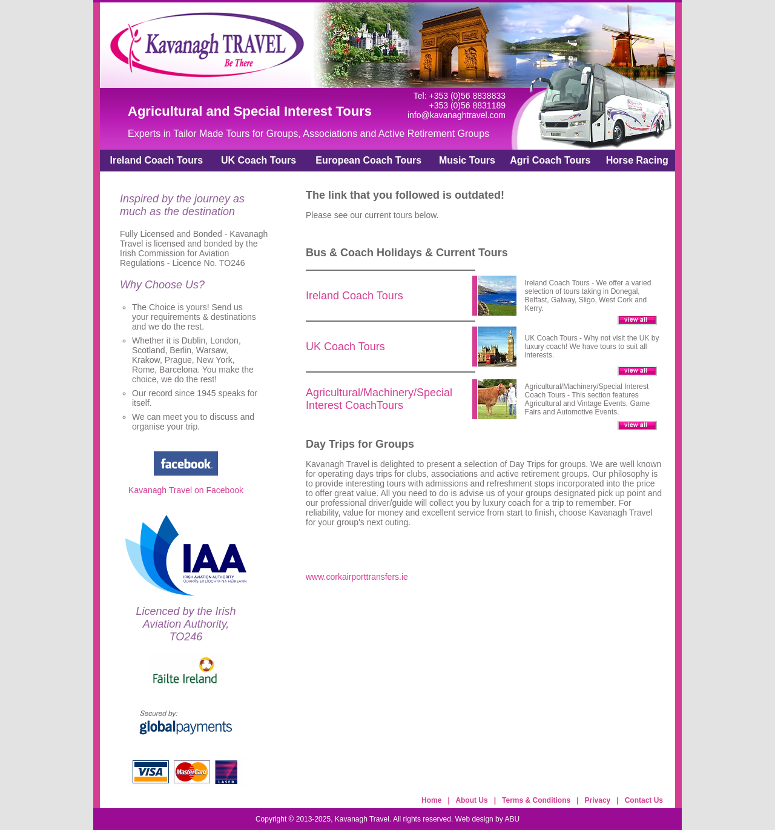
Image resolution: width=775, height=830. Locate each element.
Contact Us (644, 800)
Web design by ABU (487, 819)
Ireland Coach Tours (156, 160)
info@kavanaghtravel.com (456, 115)
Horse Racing (637, 160)
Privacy (598, 800)
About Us (471, 800)
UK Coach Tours (258, 160)
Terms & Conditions (536, 800)
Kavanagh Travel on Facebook (185, 490)
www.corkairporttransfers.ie (357, 577)
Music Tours (467, 160)
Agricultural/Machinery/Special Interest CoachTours (379, 399)
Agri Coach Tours (550, 160)
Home (431, 800)
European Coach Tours (368, 160)
